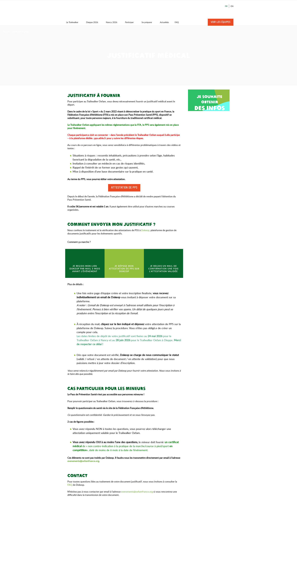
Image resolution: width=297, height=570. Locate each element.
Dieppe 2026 (93, 22)
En (232, 6)
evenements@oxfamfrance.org (137, 491)
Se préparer (148, 22)
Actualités (164, 22)
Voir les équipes (220, 22)
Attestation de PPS (124, 187)
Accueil (6, 31)
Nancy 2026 (113, 22)
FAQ (177, 22)
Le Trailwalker (73, 22)
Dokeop (145, 230)
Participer (130, 22)
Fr (226, 6)
